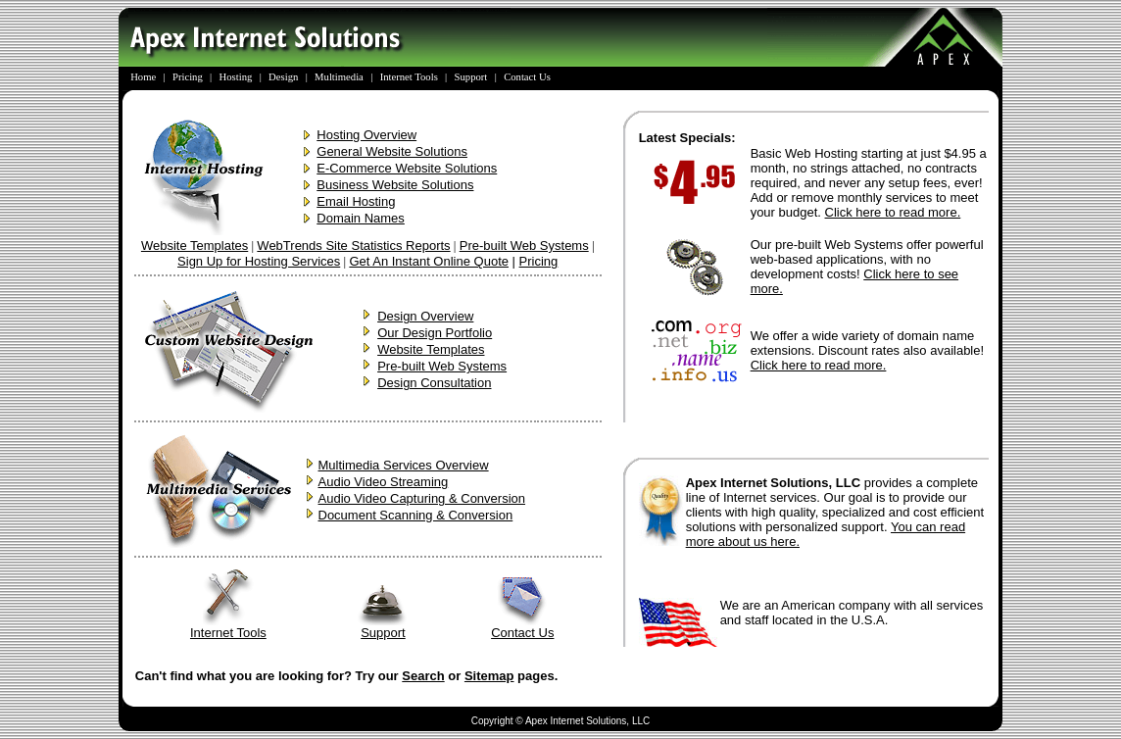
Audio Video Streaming (383, 481)
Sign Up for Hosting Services (258, 261)
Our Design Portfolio (434, 332)
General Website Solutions (392, 151)
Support (383, 627)
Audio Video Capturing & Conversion (422, 498)
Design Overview (425, 316)
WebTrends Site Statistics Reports (353, 245)
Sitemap (489, 675)
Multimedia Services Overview (403, 465)
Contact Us (522, 627)
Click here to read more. (893, 212)
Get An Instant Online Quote (429, 261)
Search (423, 675)
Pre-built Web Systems (524, 245)
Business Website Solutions (395, 184)
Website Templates (194, 245)
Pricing (539, 261)
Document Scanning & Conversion (415, 515)
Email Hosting (356, 201)
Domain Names (361, 218)
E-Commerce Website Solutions (407, 168)
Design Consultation (434, 382)
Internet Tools (228, 627)
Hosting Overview (366, 134)
